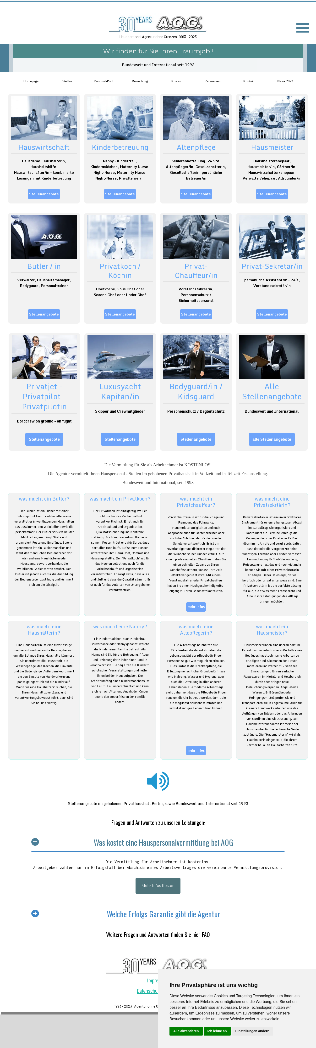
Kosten (176, 81)
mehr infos (196, 606)
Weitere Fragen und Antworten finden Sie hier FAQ (158, 934)
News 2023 (285, 81)
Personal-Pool (103, 81)
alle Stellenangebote (271, 439)
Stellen (67, 81)
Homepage (30, 81)
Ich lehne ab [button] (217, 1031)
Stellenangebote (44, 194)
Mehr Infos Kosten (158, 886)
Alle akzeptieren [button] (186, 1031)
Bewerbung (140, 81)
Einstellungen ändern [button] (252, 1031)
